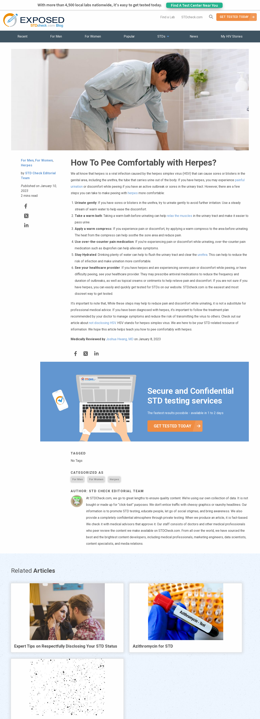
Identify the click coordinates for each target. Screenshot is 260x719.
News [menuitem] (194, 36)
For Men (77, 479)
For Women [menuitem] (93, 36)
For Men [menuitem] (56, 36)
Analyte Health (212, 716)
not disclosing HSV (102, 323)
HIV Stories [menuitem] (119, 692)
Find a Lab (167, 17)
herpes (133, 193)
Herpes (114, 479)
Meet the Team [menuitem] (185, 692)
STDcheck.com (192, 17)
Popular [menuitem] (129, 36)
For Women (96, 479)
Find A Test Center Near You (194, 5)
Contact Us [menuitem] (142, 692)
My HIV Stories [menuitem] (232, 36)
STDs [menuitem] (161, 36)
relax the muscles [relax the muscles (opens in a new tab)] (179, 216)
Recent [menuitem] (22, 36)
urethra (202, 255)
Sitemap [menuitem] (162, 692)
